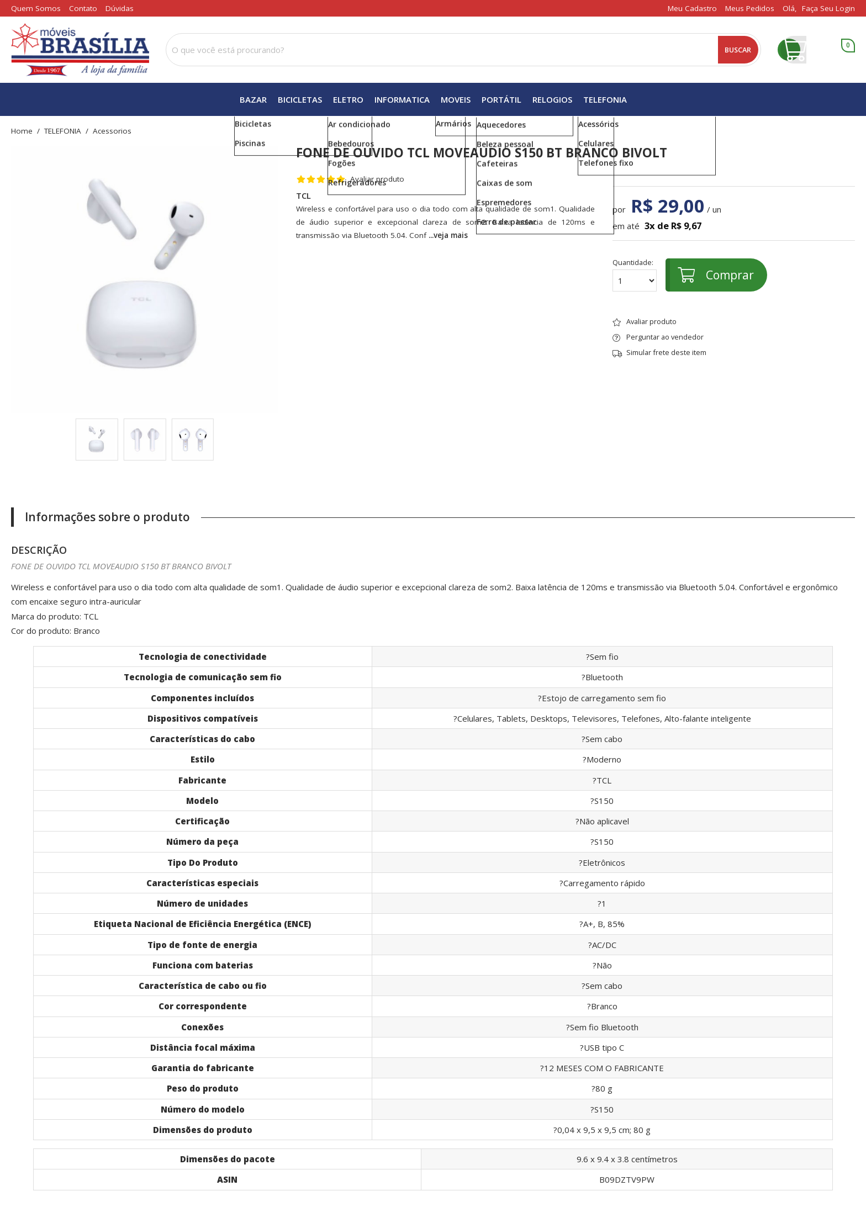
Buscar (738, 50)
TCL (303, 195)
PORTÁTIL (501, 99)
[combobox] (463, 49)
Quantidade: (634, 275)
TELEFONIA (605, 99)
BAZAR (253, 99)
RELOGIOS (552, 99)
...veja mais (448, 235)
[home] (80, 50)
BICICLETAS (300, 99)
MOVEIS (456, 99)
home (22, 131)
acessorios (112, 131)
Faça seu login (828, 8)
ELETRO (348, 99)
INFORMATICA (402, 99)
